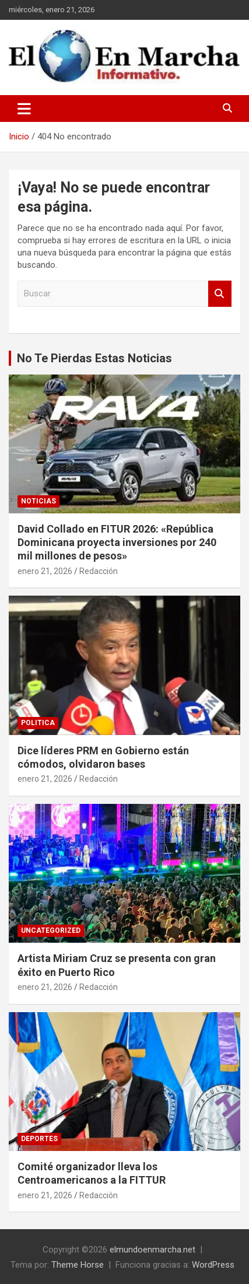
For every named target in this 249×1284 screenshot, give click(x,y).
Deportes (39, 1139)
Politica (38, 723)
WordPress (213, 1264)
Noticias (38, 501)
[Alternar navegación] (24, 108)
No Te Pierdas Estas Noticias (94, 358)
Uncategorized (50, 930)
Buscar (220, 294)
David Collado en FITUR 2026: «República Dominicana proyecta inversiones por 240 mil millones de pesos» (116, 542)
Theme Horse (77, 1264)
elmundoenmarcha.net (152, 1249)
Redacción (98, 571)
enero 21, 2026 (44, 571)
